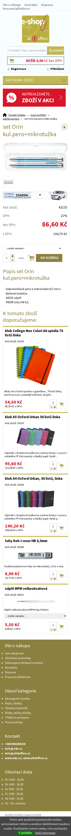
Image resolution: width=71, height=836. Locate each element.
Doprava (47, 5)
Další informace (45, 833)
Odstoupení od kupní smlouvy (24, 663)
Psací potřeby (14, 722)
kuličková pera (11, 118)
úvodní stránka (14, 814)
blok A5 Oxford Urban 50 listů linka (32, 417)
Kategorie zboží (36, 80)
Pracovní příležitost (16, 8)
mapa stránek (33, 814)
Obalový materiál (16, 708)
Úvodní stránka (17, 115)
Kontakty (31, 5)
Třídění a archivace (17, 717)
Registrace (18, 69)
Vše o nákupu (12, 5)
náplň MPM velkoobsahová (26, 588)
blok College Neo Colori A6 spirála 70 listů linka (34, 332)
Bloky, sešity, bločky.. (18, 713)
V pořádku (25, 832)
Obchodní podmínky (18, 658)
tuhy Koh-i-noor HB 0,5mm (26, 540)
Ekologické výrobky (17, 698)
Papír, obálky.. (14, 703)
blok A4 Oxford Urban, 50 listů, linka (33, 478)
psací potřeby (38, 115)
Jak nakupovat (14, 653)
